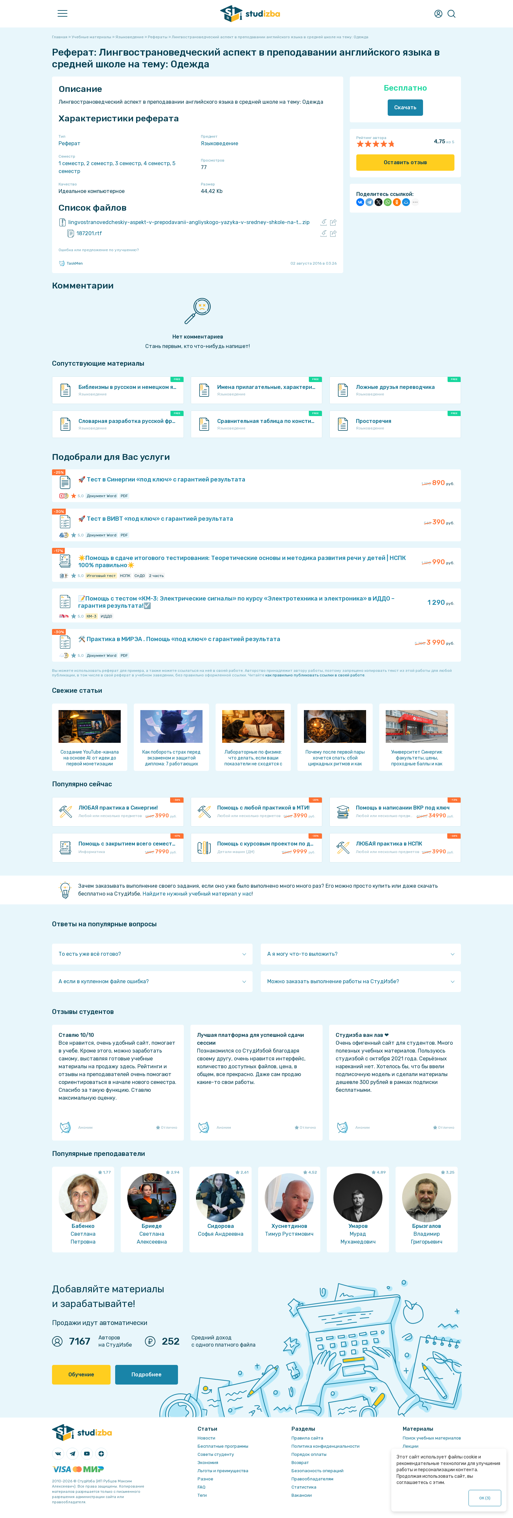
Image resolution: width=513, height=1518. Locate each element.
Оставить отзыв (405, 162)
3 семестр (128, 163)
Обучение (81, 1374)
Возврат (300, 1462)
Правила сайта (307, 1438)
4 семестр (157, 163)
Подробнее (147, 1374)
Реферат (69, 143)
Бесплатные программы (223, 1446)
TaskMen (71, 263)
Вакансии (302, 1495)
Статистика (304, 1487)
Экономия (208, 1462)
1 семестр (71, 163)
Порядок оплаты (309, 1454)
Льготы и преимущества (223, 1470)
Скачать (405, 107)
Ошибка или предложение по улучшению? (99, 250)
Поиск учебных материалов (432, 1438)
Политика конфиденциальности (326, 1446)
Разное (205, 1478)
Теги (202, 1495)
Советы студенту (216, 1454)
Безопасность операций (318, 1470)
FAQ (201, 1487)
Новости (206, 1438)
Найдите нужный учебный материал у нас (197, 894)
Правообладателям (312, 1478)
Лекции (410, 1446)
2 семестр (99, 163)
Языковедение (219, 143)
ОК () (485, 1498)
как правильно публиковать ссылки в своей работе (314, 675)
